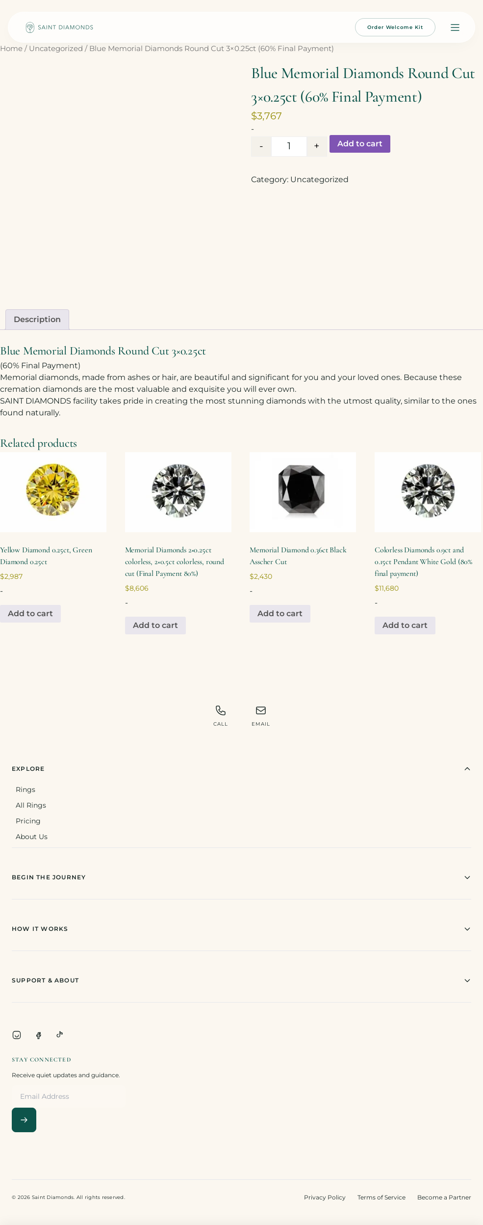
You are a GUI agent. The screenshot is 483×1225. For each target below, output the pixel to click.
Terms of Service (381, 1197)
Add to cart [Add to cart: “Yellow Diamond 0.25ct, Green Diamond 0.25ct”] (30, 613)
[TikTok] (60, 1035)
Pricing (28, 821)
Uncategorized (56, 48)
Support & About (241, 980)
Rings (25, 789)
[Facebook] (38, 1035)
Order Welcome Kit (395, 27)
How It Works (241, 929)
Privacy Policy (325, 1197)
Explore (241, 769)
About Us (32, 836)
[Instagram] (17, 1035)
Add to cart (359, 143)
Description (37, 319)
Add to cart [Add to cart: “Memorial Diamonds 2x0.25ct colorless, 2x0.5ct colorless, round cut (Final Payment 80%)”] (155, 625)
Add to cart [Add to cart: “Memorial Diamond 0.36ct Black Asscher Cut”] (280, 613)
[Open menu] (455, 27)
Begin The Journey (241, 877)
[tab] (37, 319)
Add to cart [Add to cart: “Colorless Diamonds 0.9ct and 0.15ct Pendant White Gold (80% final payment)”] (405, 625)
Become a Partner (444, 1197)
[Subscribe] (24, 1120)
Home (11, 48)
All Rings (31, 805)
